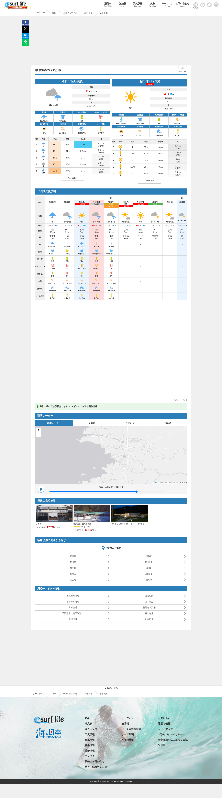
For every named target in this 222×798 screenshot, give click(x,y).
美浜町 (73, 579)
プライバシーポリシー (170, 734)
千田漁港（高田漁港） (73, 613)
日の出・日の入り (94, 761)
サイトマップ (165, 729)
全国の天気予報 (70, 693)
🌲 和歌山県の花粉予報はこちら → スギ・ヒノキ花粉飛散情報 (66, 406)
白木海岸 (149, 601)
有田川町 (149, 562)
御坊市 (149, 579)
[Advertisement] (111, 41)
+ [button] (39, 430)
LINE (25, 44)
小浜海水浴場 (72, 601)
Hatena (25, 37)
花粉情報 (90, 750)
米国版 (161, 745)
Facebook (25, 24)
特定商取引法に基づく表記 (173, 739)
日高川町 (149, 574)
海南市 (73, 574)
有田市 (73, 562)
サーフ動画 (127, 734)
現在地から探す (113, 548)
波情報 (122, 5)
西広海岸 (149, 613)
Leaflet (155, 483)
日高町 (149, 568)
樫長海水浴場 (149, 607)
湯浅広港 (149, 595)
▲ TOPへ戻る (111, 688)
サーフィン (167, 5)
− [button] (39, 434)
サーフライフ (39, 693)
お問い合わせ (182, 5)
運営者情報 (164, 723)
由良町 (73, 568)
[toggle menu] (217, 4)
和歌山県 (88, 693)
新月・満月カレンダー (97, 767)
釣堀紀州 (149, 619)
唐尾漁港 (72, 619)
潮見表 (107, 5)
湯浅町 (149, 556)
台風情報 (90, 739)
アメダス (90, 756)
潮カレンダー (92, 729)
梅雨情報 (90, 745)
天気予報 (137, 5)
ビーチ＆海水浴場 (131, 729)
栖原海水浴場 (72, 595)
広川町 (73, 556)
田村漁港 (72, 607)
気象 (152, 5)
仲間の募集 (127, 739)
